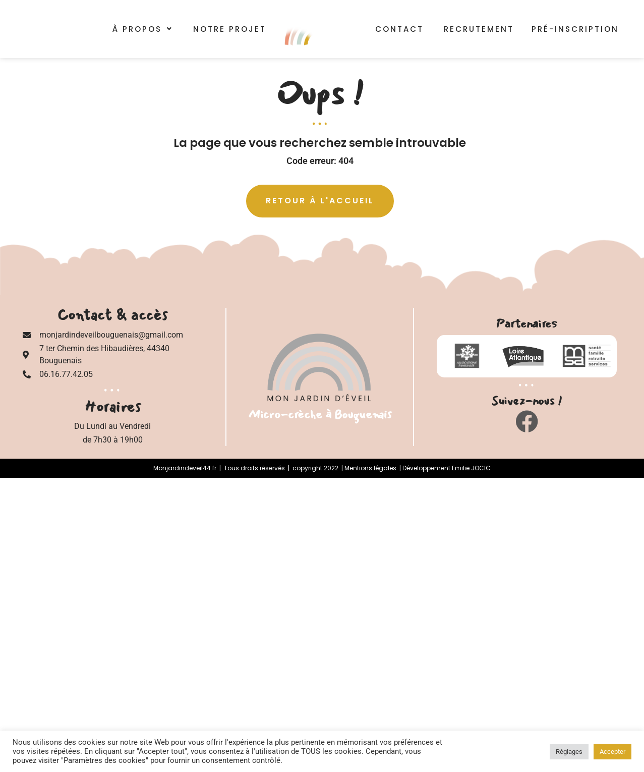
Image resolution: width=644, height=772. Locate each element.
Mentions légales (370, 468)
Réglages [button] (569, 751)
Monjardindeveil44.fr (184, 468)
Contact (399, 28)
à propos (142, 29)
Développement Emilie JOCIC (446, 468)
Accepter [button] (612, 751)
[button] (142, 29)
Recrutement (479, 28)
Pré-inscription (578, 29)
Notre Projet (229, 29)
